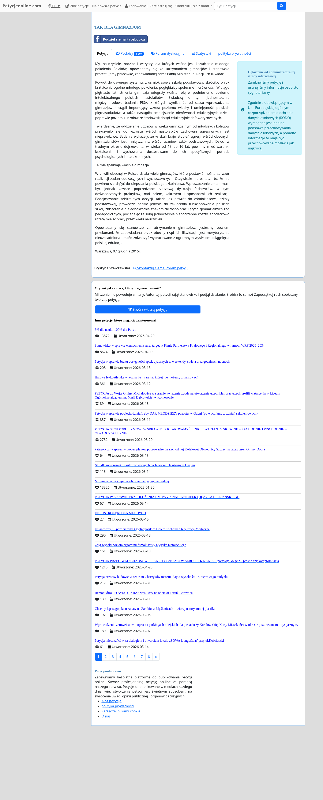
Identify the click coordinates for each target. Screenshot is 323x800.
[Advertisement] (198, 48)
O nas (106, 775)
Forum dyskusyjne (167, 112)
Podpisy (130, 112)
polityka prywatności (234, 112)
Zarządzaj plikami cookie (121, 770)
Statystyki (201, 112)
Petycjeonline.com (22, 6)
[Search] (245, 6)
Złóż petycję (77, 6)
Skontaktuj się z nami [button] (192, 6)
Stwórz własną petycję (147, 368)
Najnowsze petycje (106, 6)
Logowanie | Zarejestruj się (148, 6)
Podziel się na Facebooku (119, 98)
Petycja (102, 112)
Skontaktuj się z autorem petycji (160, 327)
